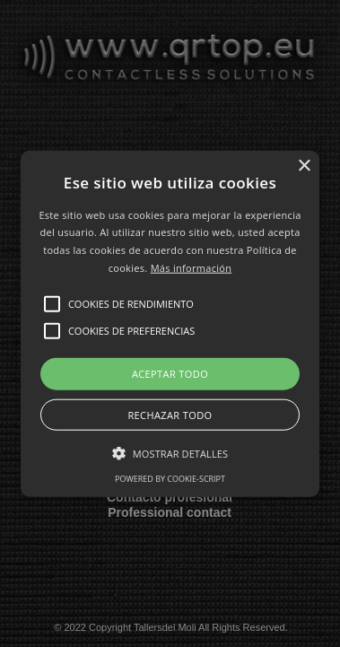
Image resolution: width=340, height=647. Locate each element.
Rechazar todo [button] (169, 415)
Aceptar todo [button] (170, 373)
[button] (170, 323)
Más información (191, 268)
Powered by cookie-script (170, 479)
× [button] (303, 165)
